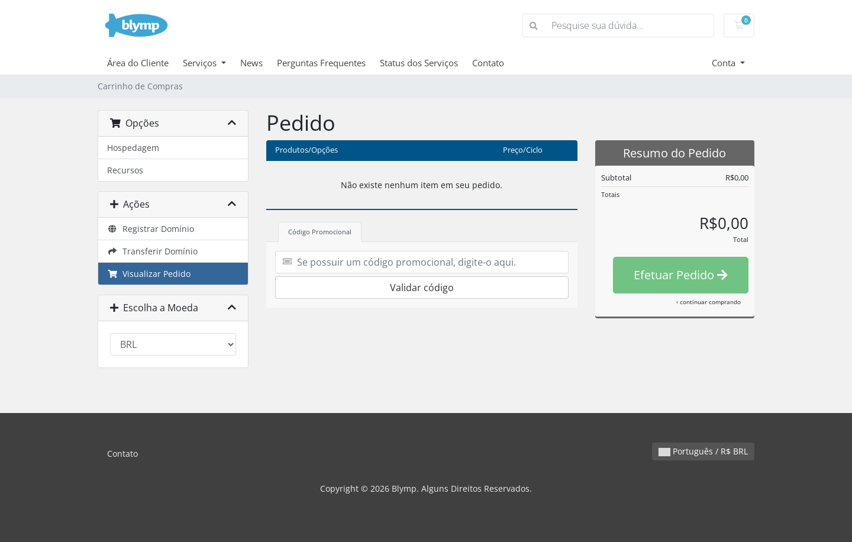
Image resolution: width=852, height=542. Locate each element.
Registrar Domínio (150, 228)
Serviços (201, 63)
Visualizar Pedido (149, 273)
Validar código (422, 287)
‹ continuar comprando (708, 302)
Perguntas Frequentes (321, 63)
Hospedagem (133, 147)
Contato (488, 63)
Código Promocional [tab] (319, 231)
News (251, 63)
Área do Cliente (138, 63)
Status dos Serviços (419, 63)
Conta (725, 63)
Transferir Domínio (152, 251)
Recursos (125, 170)
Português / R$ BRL (703, 451)
